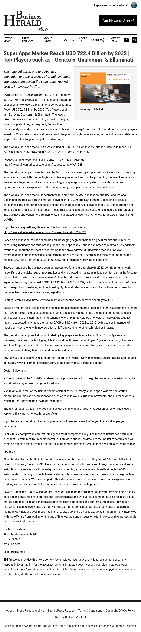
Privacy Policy (64, 617)
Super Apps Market (59, 104)
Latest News (8, 40)
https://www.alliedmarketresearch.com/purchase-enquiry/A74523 (73, 300)
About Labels (47, 40)
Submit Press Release (61, 610)
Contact (69, 39)
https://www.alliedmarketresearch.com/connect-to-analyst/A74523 (45, 232)
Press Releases (27, 40)
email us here (12, 544)
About (10, 610)
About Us (83, 40)
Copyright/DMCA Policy (120, 610)
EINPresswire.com (27, 99)
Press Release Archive (30, 610)
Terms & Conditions (90, 610)
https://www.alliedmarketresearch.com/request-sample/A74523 (43, 164)
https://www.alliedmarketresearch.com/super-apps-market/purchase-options (54, 362)
